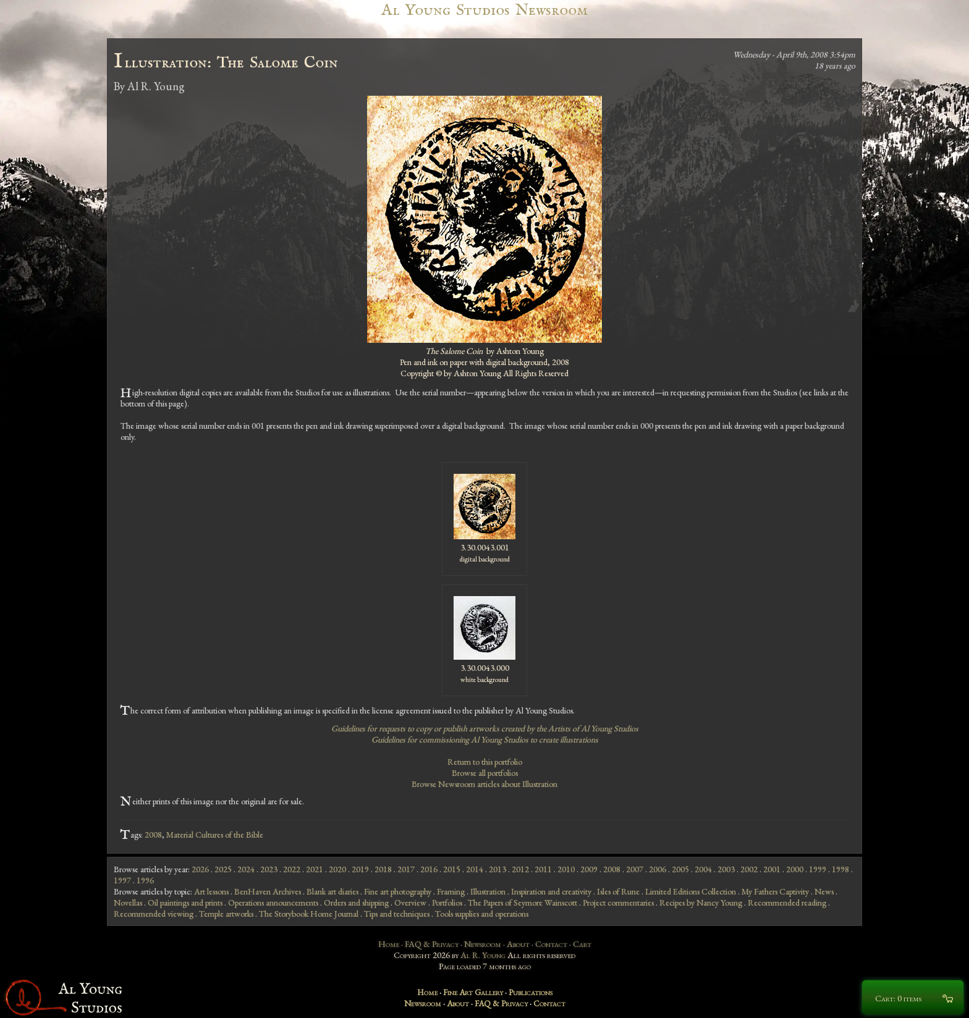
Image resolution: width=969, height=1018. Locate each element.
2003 (726, 869)
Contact (551, 943)
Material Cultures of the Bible (214, 834)
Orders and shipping (356, 902)
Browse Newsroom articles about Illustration (484, 783)
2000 (794, 869)
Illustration (488, 891)
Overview (410, 902)
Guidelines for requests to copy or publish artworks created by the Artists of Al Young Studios (484, 728)
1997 (122, 880)
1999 (817, 869)
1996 (145, 880)
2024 (246, 869)
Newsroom (482, 943)
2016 (429, 869)
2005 (680, 869)
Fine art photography (397, 891)
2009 (589, 869)
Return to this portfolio (484, 761)
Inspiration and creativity (551, 891)
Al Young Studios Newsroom (484, 10)
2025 (223, 869)
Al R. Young (483, 955)
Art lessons (211, 891)
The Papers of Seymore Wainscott (522, 902)
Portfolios (447, 902)
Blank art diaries (332, 891)
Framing (451, 891)
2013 (497, 869)
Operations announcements (273, 902)
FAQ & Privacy (432, 943)
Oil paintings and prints (185, 902)
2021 (314, 869)
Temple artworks (226, 913)
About (518, 943)
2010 (566, 869)
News (824, 891)
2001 (772, 869)
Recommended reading (787, 902)
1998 (840, 869)
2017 (406, 869)
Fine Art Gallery (473, 992)
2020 (337, 869)
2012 (520, 869)
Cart (582, 943)
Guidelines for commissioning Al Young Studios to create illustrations (484, 739)
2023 (268, 869)
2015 (451, 869)
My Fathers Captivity (775, 891)
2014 (474, 869)
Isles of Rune (618, 891)
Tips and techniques (396, 913)
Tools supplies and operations (481, 913)
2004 (703, 869)
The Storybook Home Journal (308, 913)
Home (388, 943)
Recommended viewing (153, 913)
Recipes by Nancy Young (700, 902)
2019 (360, 869)
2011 (543, 869)
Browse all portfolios (485, 772)
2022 (291, 869)
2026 (200, 869)
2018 (383, 869)
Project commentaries (618, 902)
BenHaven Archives (267, 891)
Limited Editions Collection (690, 891)
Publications (530, 992)
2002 (749, 869)
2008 (153, 834)
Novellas (128, 902)
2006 (657, 869)
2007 (634, 869)
